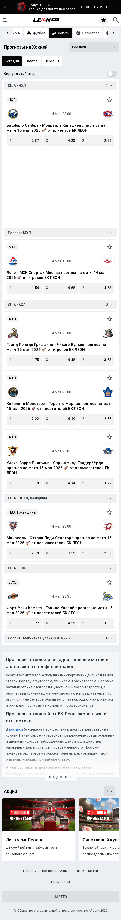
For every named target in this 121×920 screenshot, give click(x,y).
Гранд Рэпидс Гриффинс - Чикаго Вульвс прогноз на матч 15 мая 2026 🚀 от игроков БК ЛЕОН (56, 347)
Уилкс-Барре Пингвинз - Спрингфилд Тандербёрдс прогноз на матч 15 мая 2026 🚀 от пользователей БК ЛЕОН (58, 468)
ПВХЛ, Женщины (22, 512)
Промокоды (60, 882)
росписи (16, 729)
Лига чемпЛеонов (25, 839)
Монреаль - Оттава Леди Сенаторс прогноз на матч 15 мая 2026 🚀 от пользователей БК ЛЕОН (59, 540)
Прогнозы (48, 871)
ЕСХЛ (13, 582)
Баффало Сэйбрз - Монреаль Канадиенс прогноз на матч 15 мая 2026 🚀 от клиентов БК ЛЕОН (56, 128)
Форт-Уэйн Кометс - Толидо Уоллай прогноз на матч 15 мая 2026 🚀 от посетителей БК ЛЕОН (60, 610)
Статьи (78, 871)
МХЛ (12, 247)
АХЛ (12, 319)
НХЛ (12, 100)
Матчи (93, 871)
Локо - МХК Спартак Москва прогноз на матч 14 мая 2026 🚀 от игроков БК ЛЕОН (57, 275)
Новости (30, 871)
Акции (64, 871)
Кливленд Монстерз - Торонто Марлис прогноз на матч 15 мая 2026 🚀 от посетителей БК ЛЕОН (60, 406)
